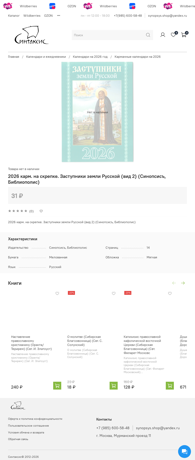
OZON (48, 15)
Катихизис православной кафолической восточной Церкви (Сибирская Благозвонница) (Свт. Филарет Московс (153, 350)
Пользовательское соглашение (28, 425)
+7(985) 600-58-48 (128, 15)
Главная (13, 57)
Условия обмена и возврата (26, 432)
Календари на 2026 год (90, 57)
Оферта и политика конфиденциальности (35, 419)
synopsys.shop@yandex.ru (167, 15)
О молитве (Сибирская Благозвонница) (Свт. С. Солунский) (87, 346)
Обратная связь (18, 439)
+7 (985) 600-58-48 (113, 428)
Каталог (14, 15)
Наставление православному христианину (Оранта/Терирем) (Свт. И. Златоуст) (31, 346)
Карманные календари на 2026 (138, 57)
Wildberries (31, 15)
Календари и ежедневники (46, 57)
